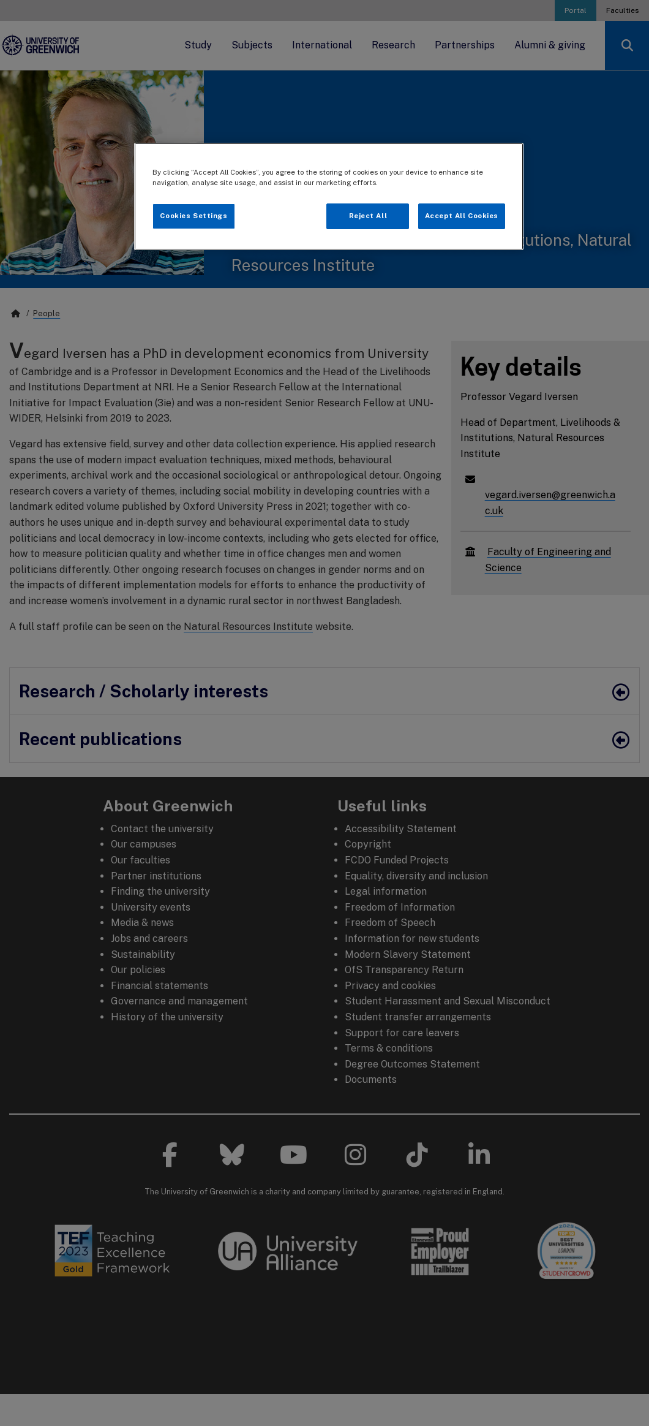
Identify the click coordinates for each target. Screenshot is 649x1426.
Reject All (368, 215)
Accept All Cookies (461, 215)
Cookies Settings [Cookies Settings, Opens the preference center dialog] (193, 215)
